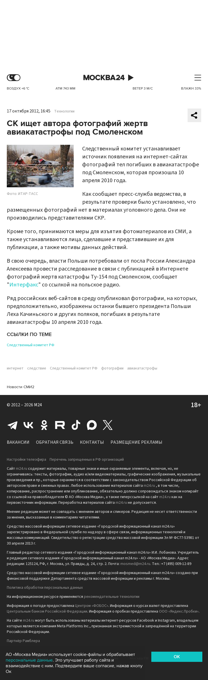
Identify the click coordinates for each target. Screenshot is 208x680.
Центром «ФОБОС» (91, 606)
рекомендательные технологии (111, 597)
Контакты (92, 442)
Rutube (60, 425)
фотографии (112, 368)
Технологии (64, 111)
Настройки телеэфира (26, 459)
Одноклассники (44, 425)
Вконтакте (28, 425)
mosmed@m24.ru (135, 564)
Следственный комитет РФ (30, 345)
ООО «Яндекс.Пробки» (179, 611)
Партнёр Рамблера (23, 641)
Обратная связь (54, 442)
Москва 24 (104, 78)
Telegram (12, 425)
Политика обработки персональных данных (45, 587)
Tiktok (76, 425)
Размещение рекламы (136, 442)
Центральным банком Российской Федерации (47, 611)
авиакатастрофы (142, 368)
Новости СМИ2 (20, 386)
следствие (36, 368)
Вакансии (18, 442)
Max (91, 425)
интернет (15, 368)
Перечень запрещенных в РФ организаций (87, 459)
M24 (38, 405)
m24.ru (21, 468)
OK (177, 657)
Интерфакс (23, 285)
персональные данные (29, 660)
